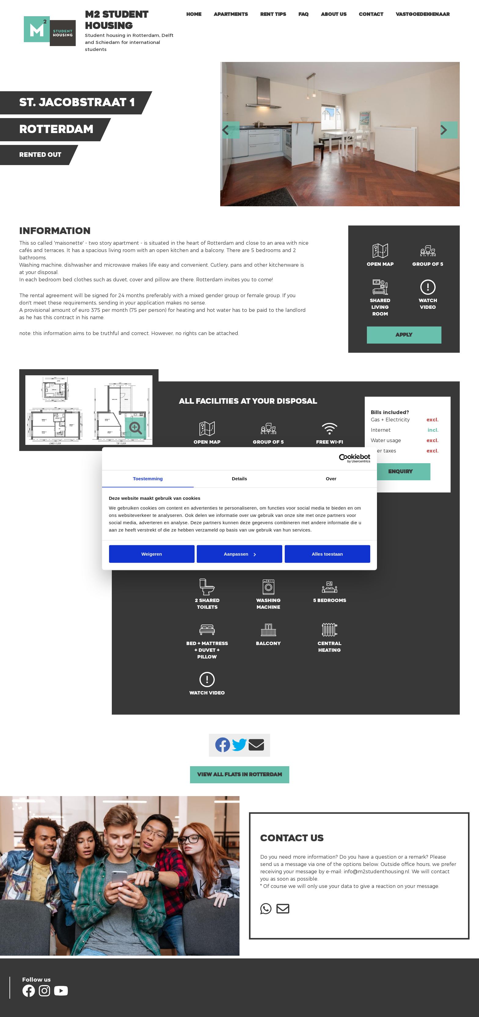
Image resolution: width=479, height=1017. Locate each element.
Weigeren (151, 554)
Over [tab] (331, 478)
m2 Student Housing (116, 20)
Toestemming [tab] (148, 478)
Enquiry (400, 471)
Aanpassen (240, 554)
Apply (404, 335)
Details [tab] (239, 478)
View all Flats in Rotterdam (239, 774)
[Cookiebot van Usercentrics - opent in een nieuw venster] (343, 458)
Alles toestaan (327, 554)
